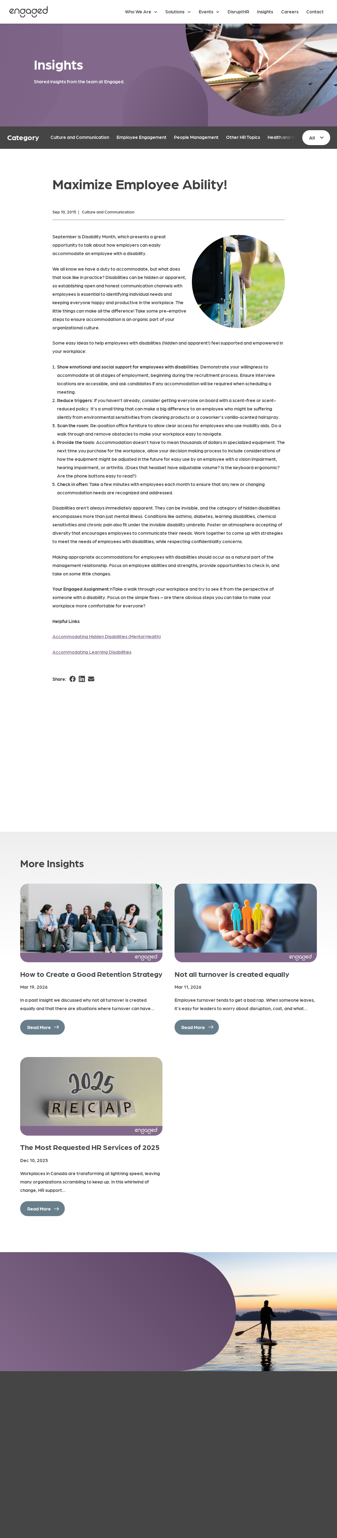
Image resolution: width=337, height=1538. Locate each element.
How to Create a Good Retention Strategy (91, 973)
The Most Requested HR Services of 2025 (90, 1146)
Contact (315, 11)
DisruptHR (238, 11)
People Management (196, 137)
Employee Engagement (141, 137)
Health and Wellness (289, 137)
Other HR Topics (243, 137)
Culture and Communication (80, 137)
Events (206, 11)
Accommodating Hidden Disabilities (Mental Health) (106, 636)
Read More (39, 1027)
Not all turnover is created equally (232, 973)
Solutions (174, 11)
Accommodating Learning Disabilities (91, 652)
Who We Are (138, 11)
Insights (265, 11)
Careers (290, 11)
